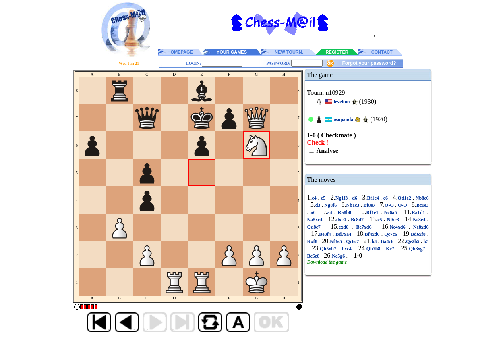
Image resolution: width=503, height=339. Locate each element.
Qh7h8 (374, 249)
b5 (425, 241)
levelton (342, 101)
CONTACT (382, 52)
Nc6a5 (390, 212)
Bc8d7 (357, 220)
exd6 (345, 227)
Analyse (326, 150)
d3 (318, 205)
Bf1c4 (373, 198)
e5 (380, 220)
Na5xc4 (315, 220)
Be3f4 (325, 234)
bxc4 (347, 249)
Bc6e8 (314, 256)
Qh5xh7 (329, 249)
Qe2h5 (413, 241)
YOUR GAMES (232, 52)
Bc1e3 (422, 205)
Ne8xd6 (419, 227)
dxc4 (342, 220)
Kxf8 (313, 241)
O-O (390, 205)
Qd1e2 (405, 198)
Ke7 (390, 249)
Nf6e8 (393, 220)
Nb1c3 (353, 205)
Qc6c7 (352, 241)
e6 (385, 198)
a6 (313, 212)
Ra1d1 (419, 212)
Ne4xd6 (399, 227)
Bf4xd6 (373, 234)
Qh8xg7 (418, 249)
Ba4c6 (387, 241)
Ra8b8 (344, 212)
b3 (375, 241)
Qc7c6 (391, 234)
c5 (323, 198)
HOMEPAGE (180, 52)
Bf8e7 (369, 205)
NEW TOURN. (289, 52)
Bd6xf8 (419, 234)
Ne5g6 (339, 256)
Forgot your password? (369, 63)
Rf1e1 (373, 212)
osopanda (344, 119)
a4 (330, 212)
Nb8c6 (421, 198)
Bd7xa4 (343, 234)
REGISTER (337, 52)
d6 (355, 198)
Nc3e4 (420, 220)
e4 (315, 198)
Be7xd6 (364, 227)
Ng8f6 (330, 205)
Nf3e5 (336, 241)
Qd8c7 (315, 227)
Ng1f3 (342, 198)
